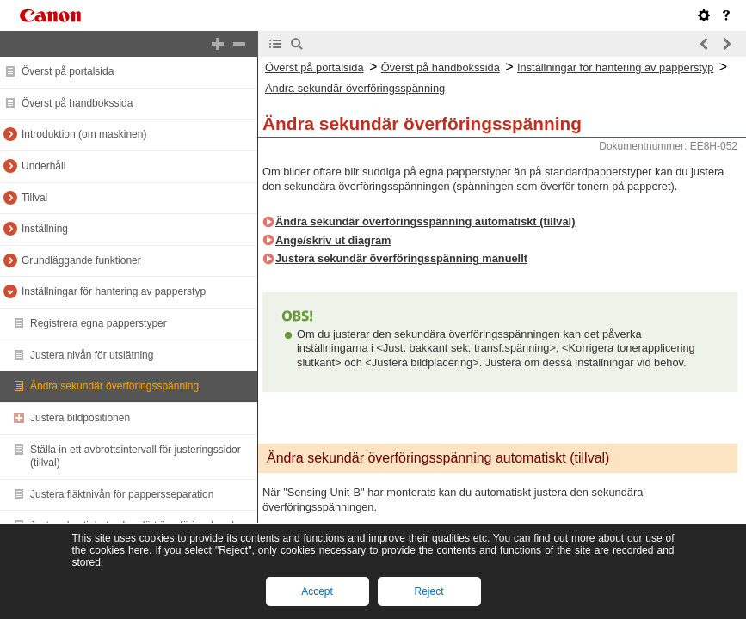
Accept (317, 591)
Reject (428, 591)
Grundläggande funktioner (81, 260)
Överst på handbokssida (77, 103)
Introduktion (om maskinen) (84, 134)
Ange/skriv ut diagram (333, 240)
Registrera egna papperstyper (98, 323)
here (138, 550)
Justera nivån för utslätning (91, 355)
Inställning (45, 229)
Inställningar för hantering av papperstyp (114, 291)
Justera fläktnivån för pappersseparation (121, 494)
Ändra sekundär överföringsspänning (114, 386)
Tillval (34, 198)
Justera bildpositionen (80, 418)
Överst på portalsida (68, 71)
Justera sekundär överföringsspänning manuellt (401, 258)
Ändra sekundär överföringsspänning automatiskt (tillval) (425, 221)
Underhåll (43, 166)
